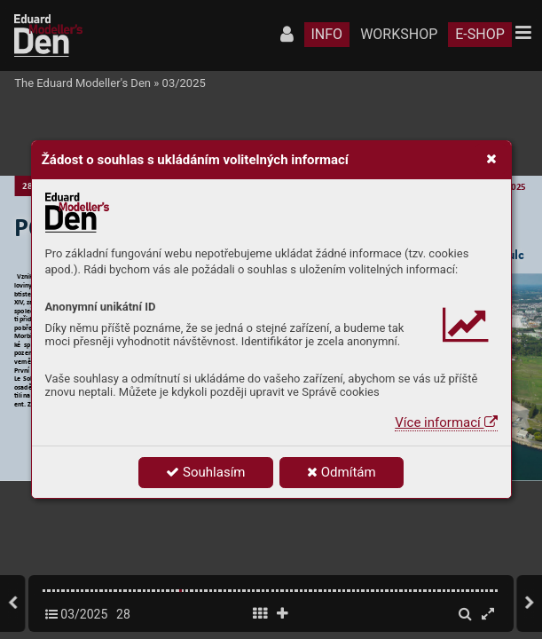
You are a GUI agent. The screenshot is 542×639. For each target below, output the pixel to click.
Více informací (446, 422)
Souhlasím (205, 472)
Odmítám (341, 472)
